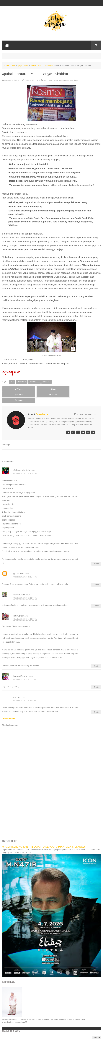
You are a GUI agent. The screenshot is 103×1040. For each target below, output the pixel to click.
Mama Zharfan (20, 664)
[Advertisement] (51, 803)
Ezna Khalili (19, 583)
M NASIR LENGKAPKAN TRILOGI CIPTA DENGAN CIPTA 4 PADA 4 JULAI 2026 (43, 835)
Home (6, 65)
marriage (48, 65)
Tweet (11, 389)
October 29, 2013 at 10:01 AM (25, 462)
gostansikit (18, 562)
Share (31, 389)
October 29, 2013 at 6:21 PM (24, 668)
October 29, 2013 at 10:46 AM (25, 565)
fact (13, 65)
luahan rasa (36, 65)
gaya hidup (23, 65)
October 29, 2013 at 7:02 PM (24, 689)
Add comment (9, 707)
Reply (96, 552)
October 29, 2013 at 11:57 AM (25, 608)
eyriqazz (17, 685)
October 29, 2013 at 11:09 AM (25, 586)
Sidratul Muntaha (22, 459)
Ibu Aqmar (18, 604)
